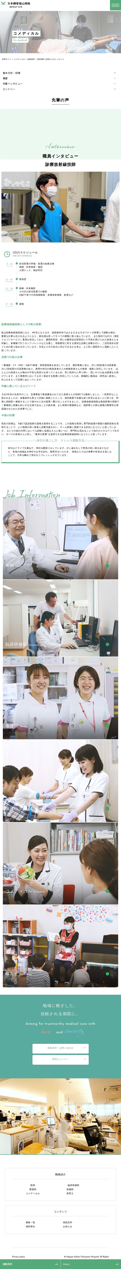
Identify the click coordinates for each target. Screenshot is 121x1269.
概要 (5, 78)
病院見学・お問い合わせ (60, 1048)
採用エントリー (60, 1059)
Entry (66, 1264)
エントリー (9, 89)
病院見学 (7, 1264)
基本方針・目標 (11, 73)
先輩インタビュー (13, 83)
